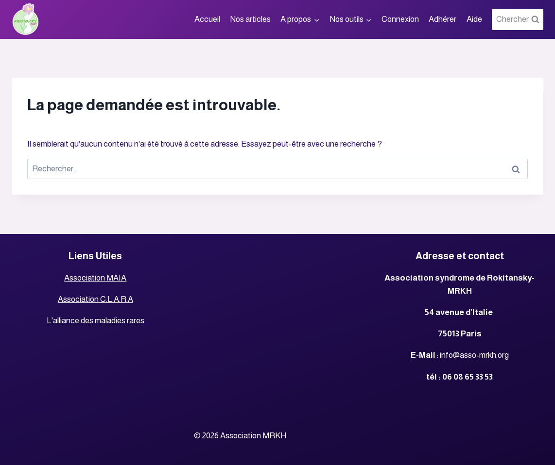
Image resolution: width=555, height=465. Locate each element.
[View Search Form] (517, 19)
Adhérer (442, 19)
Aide (474, 19)
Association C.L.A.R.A (95, 299)
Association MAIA (95, 277)
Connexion (400, 19)
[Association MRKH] (25, 19)
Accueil (207, 19)
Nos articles (250, 19)
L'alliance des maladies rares (95, 320)
